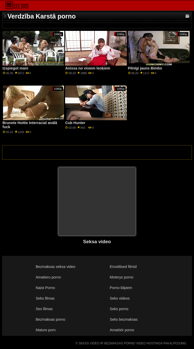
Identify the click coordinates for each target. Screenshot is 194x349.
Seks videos (119, 298)
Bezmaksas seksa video (55, 267)
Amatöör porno (122, 330)
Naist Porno (45, 288)
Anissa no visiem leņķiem (87, 68)
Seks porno (119, 309)
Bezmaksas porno (50, 319)
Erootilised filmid (123, 267)
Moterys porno (121, 277)
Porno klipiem (121, 288)
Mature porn (46, 330)
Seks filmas (45, 298)
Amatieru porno (48, 277)
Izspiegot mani (15, 68)
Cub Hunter (75, 123)
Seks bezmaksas (124, 319)
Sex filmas (44, 309)
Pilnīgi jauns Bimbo (145, 68)
